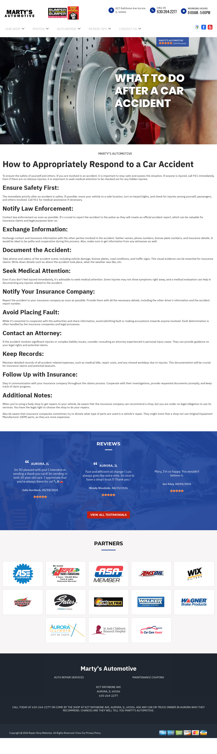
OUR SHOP (12, 29)
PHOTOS (39, 29)
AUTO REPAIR (66, 29)
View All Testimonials (108, 530)
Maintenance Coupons (148, 693)
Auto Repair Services (69, 693)
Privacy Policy (93, 748)
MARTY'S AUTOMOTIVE (115, 153)
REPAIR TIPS (98, 29)
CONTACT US (128, 29)
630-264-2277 (167, 11)
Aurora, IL (40, 479)
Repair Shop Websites (40, 748)
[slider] (165, 43)
